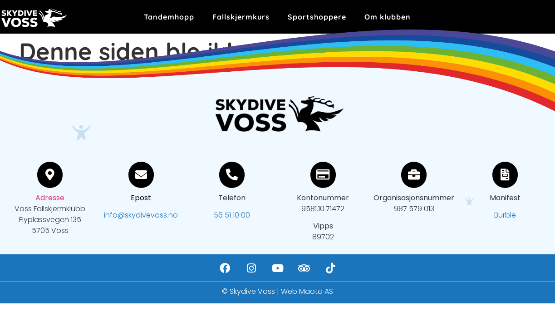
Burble (505, 215)
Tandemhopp (169, 16)
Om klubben (387, 16)
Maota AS (316, 291)
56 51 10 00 (232, 215)
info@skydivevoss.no (141, 215)
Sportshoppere (317, 16)
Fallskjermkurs (241, 16)
